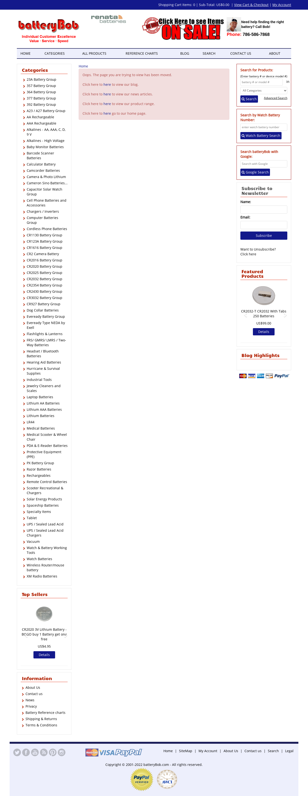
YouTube (35, 752)
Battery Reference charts (45, 712)
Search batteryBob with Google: (259, 154)
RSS (44, 752)
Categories (55, 53)
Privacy (31, 706)
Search (209, 53)
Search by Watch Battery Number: (260, 117)
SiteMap (185, 751)
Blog (184, 53)
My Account (208, 751)
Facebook (26, 752)
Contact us (240, 53)
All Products (94, 53)
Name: (245, 201)
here (107, 84)
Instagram (61, 752)
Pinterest (53, 752)
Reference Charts (142, 53)
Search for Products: (256, 70)
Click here (248, 254)
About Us (33, 687)
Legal (289, 751)
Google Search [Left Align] (255, 172)
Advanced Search (275, 98)
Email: (245, 217)
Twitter (17, 752)
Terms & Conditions (41, 725)
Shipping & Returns (41, 718)
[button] (24, 633)
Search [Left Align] (249, 99)
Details (44, 654)
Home (25, 53)
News (30, 700)
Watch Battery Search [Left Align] (261, 135)
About (274, 53)
